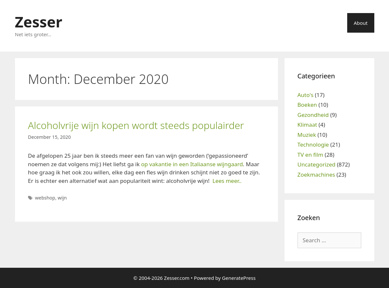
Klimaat (307, 124)
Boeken (307, 104)
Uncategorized (317, 164)
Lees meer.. (227, 180)
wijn (62, 198)
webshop (45, 198)
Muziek (307, 134)
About (361, 23)
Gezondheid (313, 115)
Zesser (38, 22)
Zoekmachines (316, 174)
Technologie (313, 144)
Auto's (306, 95)
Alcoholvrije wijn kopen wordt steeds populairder (136, 125)
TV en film (310, 154)
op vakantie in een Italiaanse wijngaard (192, 164)
